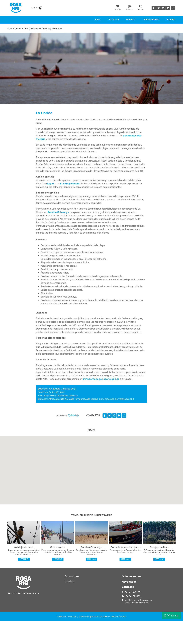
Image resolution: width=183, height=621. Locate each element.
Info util (171, 19)
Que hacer (113, 19)
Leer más (24, 559)
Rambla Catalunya (58, 212)
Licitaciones (70, 581)
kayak (50, 183)
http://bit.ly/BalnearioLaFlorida (61, 395)
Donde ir (130, 19)
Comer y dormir (151, 19)
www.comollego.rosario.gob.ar (101, 379)
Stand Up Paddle (69, 183)
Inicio (97, 19)
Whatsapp (171, 615)
